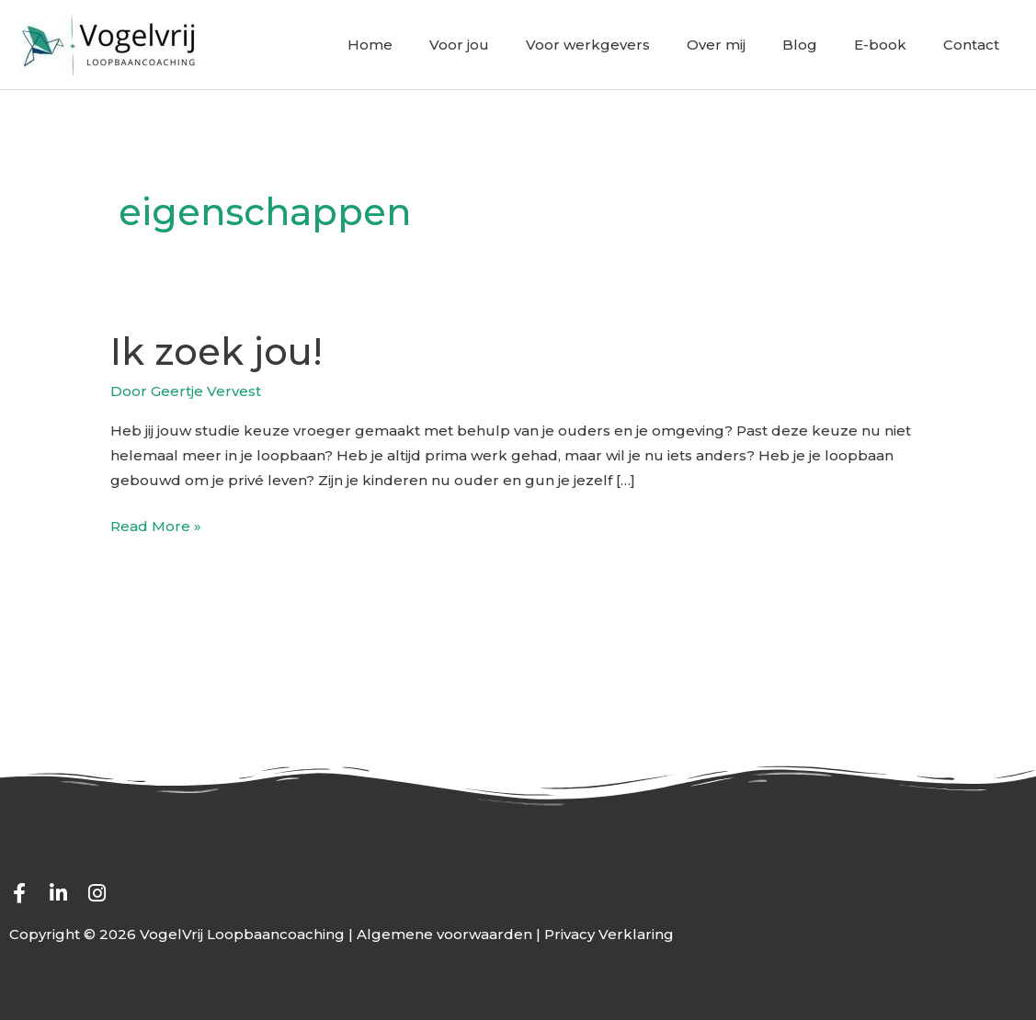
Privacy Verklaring (609, 934)
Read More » (155, 524)
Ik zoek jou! (216, 351)
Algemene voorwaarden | (450, 934)
